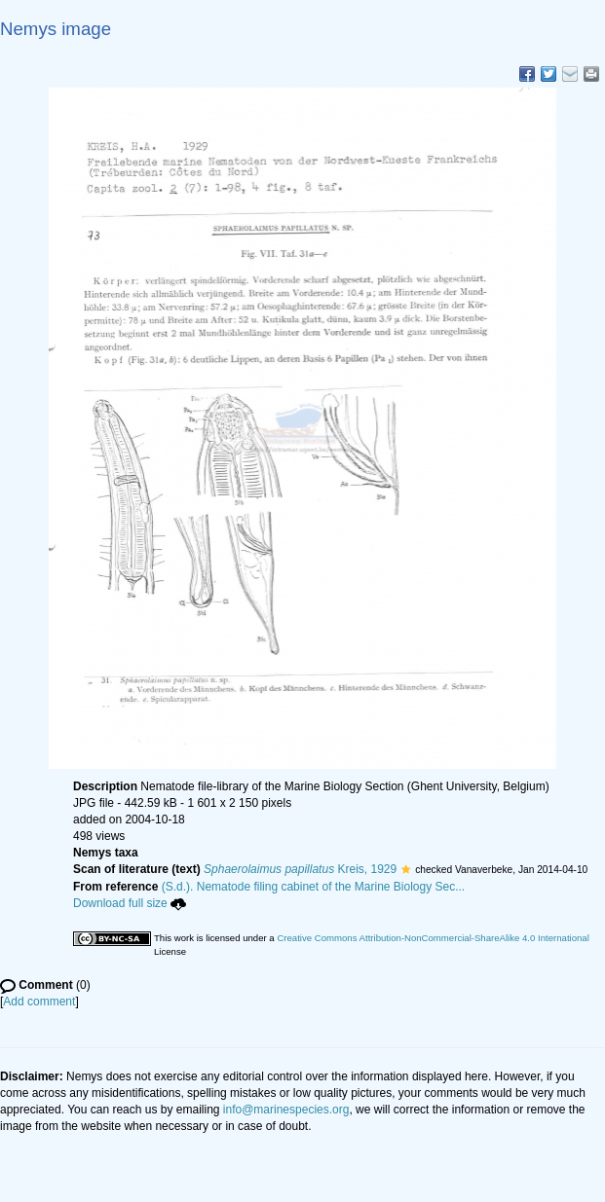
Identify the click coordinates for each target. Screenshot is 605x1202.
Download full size (129, 903)
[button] (406, 869)
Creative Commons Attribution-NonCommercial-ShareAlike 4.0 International (432, 937)
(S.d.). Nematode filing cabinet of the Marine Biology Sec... (314, 886)
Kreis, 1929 (300, 869)
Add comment (39, 1001)
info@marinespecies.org (286, 1109)
